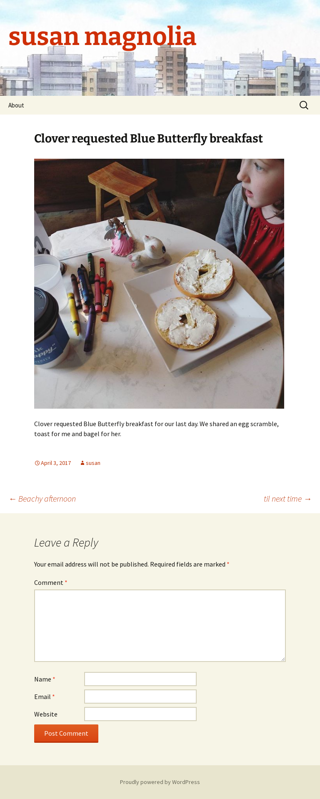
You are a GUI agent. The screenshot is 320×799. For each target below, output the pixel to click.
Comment (51, 582)
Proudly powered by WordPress (160, 782)
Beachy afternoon (42, 498)
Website (46, 714)
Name (44, 679)
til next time (288, 498)
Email (44, 696)
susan (93, 463)
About (16, 105)
